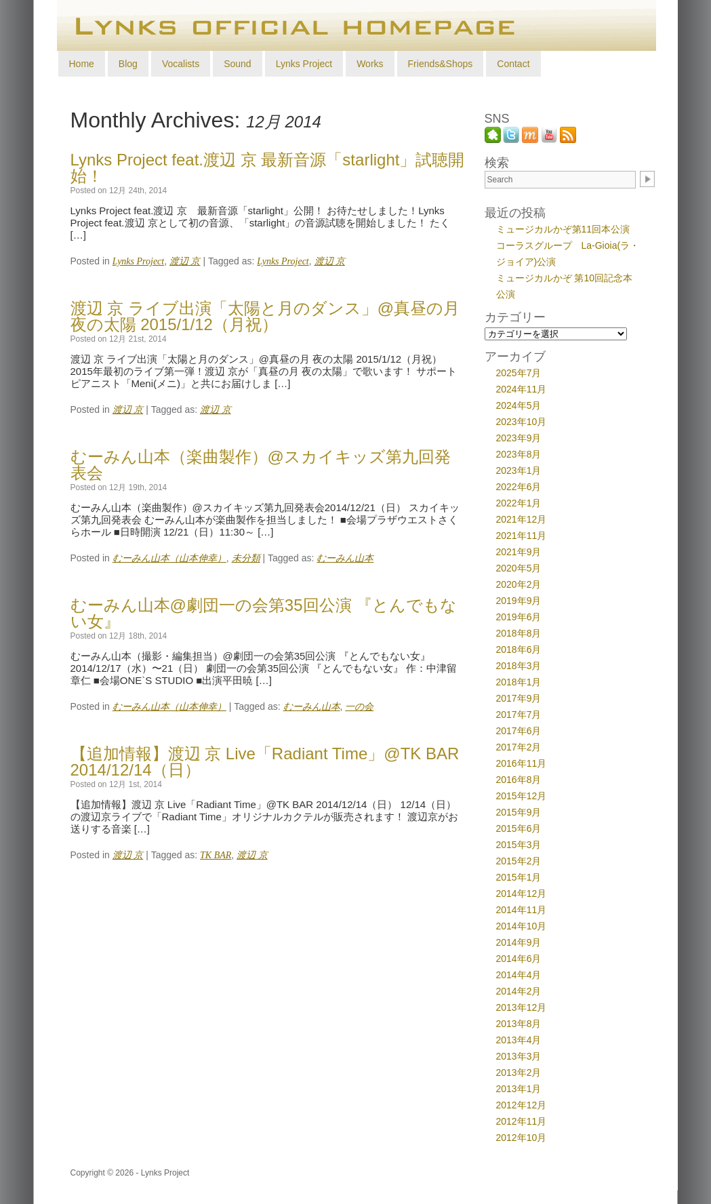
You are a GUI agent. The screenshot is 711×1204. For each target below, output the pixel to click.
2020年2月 (519, 584)
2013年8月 (519, 1023)
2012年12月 (521, 1105)
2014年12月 (521, 893)
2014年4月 (519, 974)
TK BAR (215, 855)
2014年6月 (519, 958)
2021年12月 (521, 519)
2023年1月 (519, 470)
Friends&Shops (440, 63)
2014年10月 (521, 926)
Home (81, 63)
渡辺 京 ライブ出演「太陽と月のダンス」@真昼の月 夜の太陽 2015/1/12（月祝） (265, 316)
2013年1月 (519, 1088)
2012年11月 (521, 1121)
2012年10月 (521, 1137)
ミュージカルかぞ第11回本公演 (563, 229)
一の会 (359, 707)
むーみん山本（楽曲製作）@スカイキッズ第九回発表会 (260, 464)
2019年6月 (519, 616)
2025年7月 (519, 372)
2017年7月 (519, 714)
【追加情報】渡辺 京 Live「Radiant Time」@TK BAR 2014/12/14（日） (265, 761)
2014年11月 (521, 909)
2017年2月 (519, 747)
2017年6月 (519, 730)
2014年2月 (519, 991)
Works (370, 63)
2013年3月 (519, 1056)
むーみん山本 (345, 558)
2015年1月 (519, 877)
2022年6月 (519, 486)
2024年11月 (521, 389)
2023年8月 (519, 454)
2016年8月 (519, 779)
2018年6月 (519, 649)
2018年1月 (519, 682)
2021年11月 (521, 535)
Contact (513, 63)
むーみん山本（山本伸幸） (169, 558)
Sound (237, 63)
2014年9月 (519, 942)
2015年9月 (519, 812)
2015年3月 (519, 844)
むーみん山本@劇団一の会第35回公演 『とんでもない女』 (264, 613)
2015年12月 (521, 795)
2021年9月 (519, 551)
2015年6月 (519, 828)
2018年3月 (519, 665)
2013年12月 (521, 1007)
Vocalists (180, 63)
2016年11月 (521, 763)
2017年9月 (519, 698)
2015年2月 (519, 861)
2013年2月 (519, 1072)
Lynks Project (304, 63)
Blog (128, 63)
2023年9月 (519, 438)
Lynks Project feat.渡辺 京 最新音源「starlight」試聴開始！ (267, 167)
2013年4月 (519, 1040)
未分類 (246, 558)
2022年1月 (519, 503)
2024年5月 (519, 405)
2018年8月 (519, 633)
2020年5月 (519, 568)
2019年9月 (519, 600)
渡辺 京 (185, 261)
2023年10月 (521, 421)
